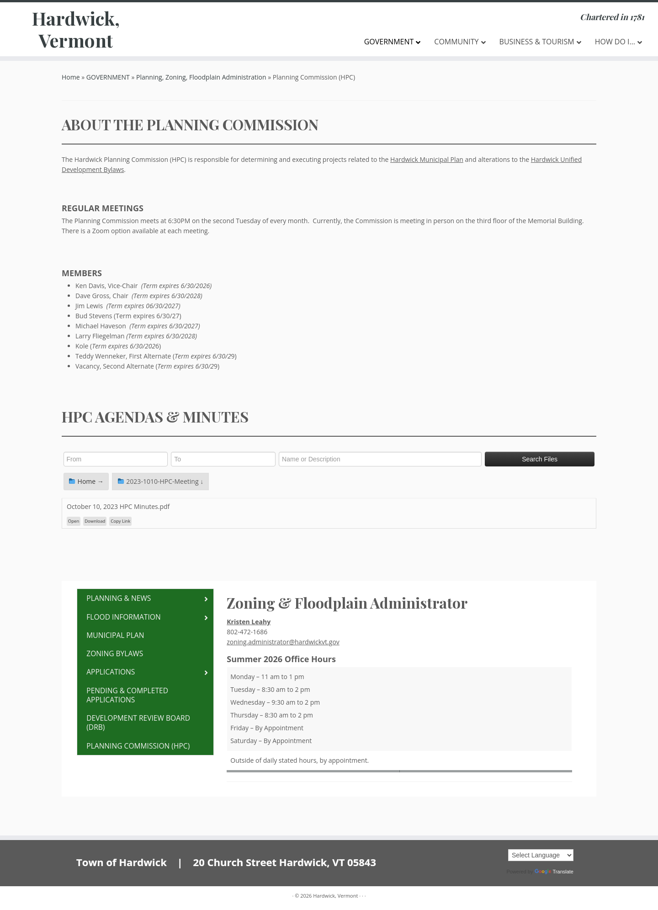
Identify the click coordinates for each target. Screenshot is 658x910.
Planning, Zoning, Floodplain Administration (201, 77)
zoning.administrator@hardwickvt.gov (283, 641)
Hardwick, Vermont (76, 29)
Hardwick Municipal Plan (426, 159)
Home (71, 77)
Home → (86, 481)
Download (95, 521)
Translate (554, 871)
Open (73, 521)
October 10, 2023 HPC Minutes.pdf (118, 506)
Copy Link (120, 521)
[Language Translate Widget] (540, 855)
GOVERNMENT (108, 77)
